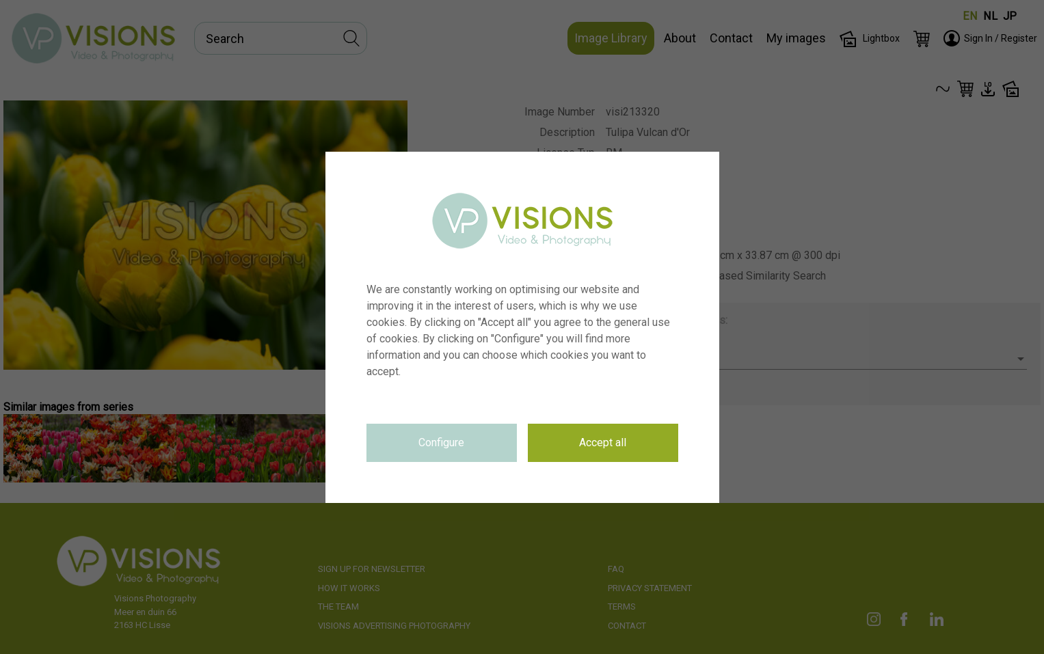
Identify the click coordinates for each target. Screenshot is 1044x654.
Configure (441, 442)
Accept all (602, 442)
